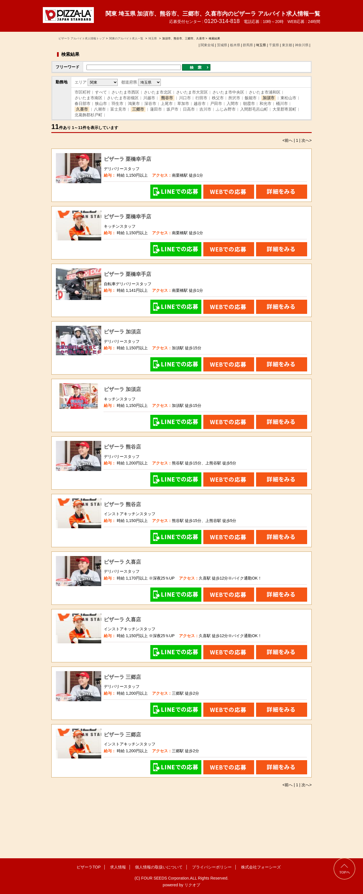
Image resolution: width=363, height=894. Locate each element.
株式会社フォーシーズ (261, 867)
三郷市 (138, 109)
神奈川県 (302, 45)
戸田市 (216, 103)
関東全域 (207, 45)
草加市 (183, 103)
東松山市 (288, 98)
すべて (101, 92)
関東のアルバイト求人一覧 (126, 38)
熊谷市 (167, 98)
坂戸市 (172, 109)
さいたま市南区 (88, 98)
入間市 (233, 103)
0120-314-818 (222, 21)
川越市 (149, 98)
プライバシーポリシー (212, 867)
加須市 (269, 98)
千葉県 (274, 45)
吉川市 (205, 109)
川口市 (185, 98)
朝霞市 (249, 103)
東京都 (287, 45)
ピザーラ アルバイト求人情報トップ (81, 38)
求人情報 (118, 867)
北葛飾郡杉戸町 (88, 115)
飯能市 (251, 98)
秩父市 (218, 98)
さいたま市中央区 (228, 92)
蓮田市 (156, 109)
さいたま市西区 (125, 92)
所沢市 (234, 98)
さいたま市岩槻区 (123, 98)
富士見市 (118, 109)
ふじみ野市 (226, 109)
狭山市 (101, 103)
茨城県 (222, 45)
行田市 (201, 98)
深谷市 (150, 103)
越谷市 (200, 103)
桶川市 (282, 103)
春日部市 (82, 103)
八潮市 (100, 109)
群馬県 (248, 45)
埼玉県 (152, 38)
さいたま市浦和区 (264, 92)
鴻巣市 (134, 103)
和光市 (265, 103)
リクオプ (192, 885)
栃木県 (235, 45)
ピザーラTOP (89, 867)
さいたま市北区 (158, 92)
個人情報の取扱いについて (159, 867)
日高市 (189, 109)
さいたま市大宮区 (192, 92)
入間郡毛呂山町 (254, 109)
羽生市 (117, 103)
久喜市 (82, 109)
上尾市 (167, 103)
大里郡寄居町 (284, 109)
